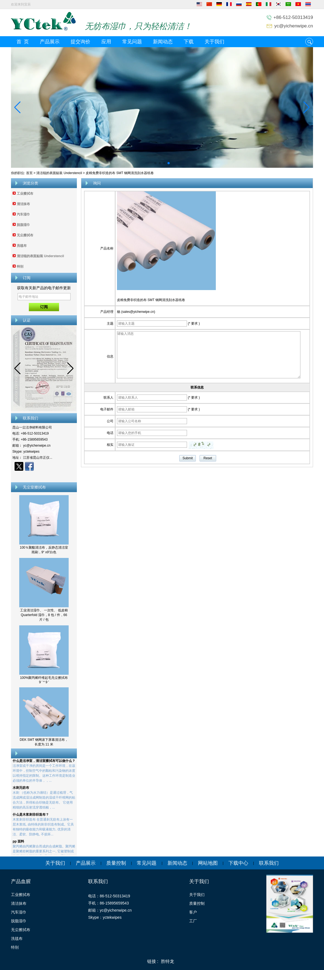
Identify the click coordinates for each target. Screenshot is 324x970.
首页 (29, 173)
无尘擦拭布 (25, 235)
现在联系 (44, 476)
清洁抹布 (23, 204)
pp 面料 (18, 843)
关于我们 (214, 41)
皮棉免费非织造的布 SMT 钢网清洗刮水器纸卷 (151, 300)
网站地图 (208, 863)
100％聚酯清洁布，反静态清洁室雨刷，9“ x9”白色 (44, 550)
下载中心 (238, 863)
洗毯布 (22, 246)
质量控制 (116, 863)
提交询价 (80, 41)
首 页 (22, 41)
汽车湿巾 (23, 214)
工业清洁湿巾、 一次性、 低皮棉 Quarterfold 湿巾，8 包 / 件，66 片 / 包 (44, 615)
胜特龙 (167, 961)
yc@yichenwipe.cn (293, 26)
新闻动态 (163, 41)
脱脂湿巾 (23, 225)
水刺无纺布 (21, 790)
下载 (189, 41)
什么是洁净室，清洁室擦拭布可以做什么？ (44, 763)
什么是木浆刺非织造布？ (31, 816)
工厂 (193, 921)
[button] (155, 163)
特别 (20, 266)
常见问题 (132, 41)
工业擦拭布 (25, 193)
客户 (193, 912)
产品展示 (50, 41)
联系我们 (269, 863)
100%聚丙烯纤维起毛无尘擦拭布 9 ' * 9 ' (44, 680)
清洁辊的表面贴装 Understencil (59, 173)
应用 (106, 41)
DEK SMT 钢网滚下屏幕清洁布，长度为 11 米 (44, 742)
